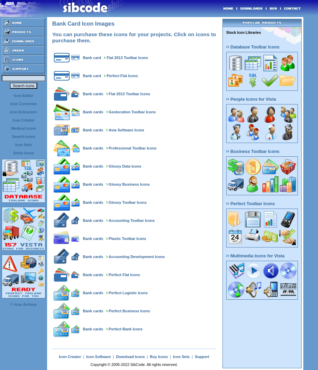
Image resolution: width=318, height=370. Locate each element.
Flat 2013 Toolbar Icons (127, 58)
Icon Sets (23, 145)
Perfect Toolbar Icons (250, 203)
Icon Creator (24, 120)
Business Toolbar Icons (252, 151)
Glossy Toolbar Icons (128, 202)
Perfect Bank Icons (126, 329)
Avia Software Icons (126, 130)
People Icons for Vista (251, 99)
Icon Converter (23, 104)
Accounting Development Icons (137, 257)
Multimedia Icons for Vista (255, 255)
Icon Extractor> (23, 112)
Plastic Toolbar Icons (127, 239)
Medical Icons (23, 128)
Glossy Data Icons (125, 166)
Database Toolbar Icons (252, 46)
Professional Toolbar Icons (133, 148)
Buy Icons (159, 357)
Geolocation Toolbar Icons (132, 112)
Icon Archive (23, 304)
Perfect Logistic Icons (128, 293)
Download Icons (130, 357)
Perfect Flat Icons (122, 76)
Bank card (92, 58)
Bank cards (93, 94)
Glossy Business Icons (129, 184)
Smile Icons (23, 153)
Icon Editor (23, 96)
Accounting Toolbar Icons (132, 220)
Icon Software (98, 357)
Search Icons (23, 136)
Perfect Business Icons (129, 311)
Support (202, 357)
